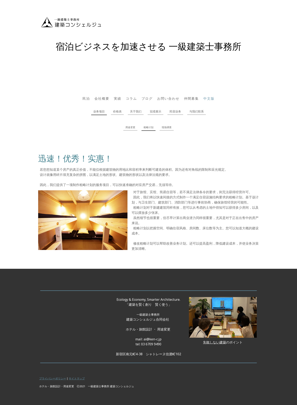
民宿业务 (175, 111)
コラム (131, 98)
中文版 (208, 98)
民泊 (86, 98)
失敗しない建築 (214, 342)
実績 (117, 98)
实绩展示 (155, 111)
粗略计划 (148, 127)
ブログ (147, 98)
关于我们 (135, 111)
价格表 (117, 111)
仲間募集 (191, 98)
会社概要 (101, 98)
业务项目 (99, 111)
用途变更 (130, 127)
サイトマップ (77, 378)
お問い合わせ (168, 98)
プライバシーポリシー (52, 378)
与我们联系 (196, 111)
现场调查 (167, 127)
